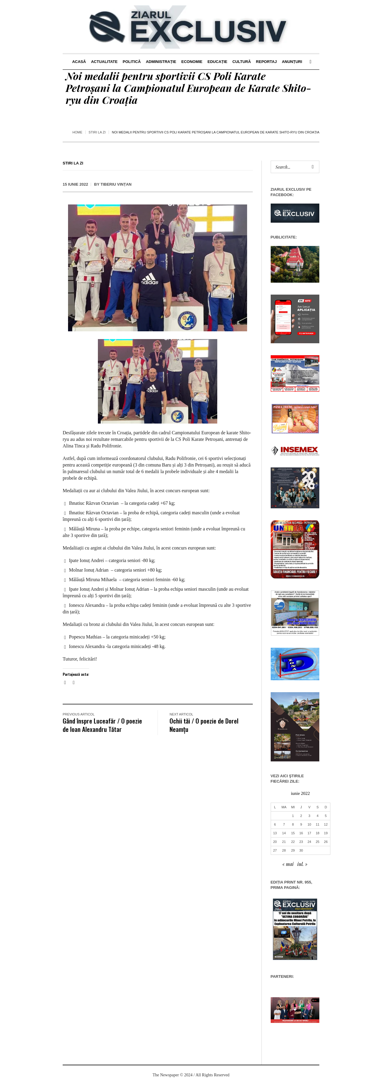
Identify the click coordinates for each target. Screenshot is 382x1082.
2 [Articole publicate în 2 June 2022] (301, 816)
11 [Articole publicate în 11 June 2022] (317, 824)
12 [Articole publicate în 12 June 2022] (326, 824)
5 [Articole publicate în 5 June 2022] (326, 816)
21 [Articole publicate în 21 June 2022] (284, 842)
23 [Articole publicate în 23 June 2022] (301, 842)
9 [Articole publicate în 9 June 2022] (301, 824)
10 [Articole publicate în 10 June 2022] (309, 824)
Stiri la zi (97, 132)
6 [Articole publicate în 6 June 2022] (275, 824)
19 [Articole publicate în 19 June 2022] (326, 833)
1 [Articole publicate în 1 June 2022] (293, 816)
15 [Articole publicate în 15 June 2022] (293, 833)
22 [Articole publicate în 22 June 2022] (293, 842)
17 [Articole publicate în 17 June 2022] (309, 833)
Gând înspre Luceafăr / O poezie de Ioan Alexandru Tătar (102, 725)
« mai (288, 864)
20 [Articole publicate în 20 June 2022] (275, 842)
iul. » (302, 864)
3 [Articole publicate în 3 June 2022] (309, 816)
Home (77, 132)
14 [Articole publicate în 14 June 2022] (284, 833)
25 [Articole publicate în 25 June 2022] (317, 842)
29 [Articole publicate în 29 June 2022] (293, 850)
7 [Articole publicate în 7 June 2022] (284, 824)
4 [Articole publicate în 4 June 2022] (317, 816)
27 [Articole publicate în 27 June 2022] (275, 850)
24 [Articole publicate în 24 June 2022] (309, 842)
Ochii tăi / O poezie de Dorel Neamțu (204, 725)
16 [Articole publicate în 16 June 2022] (301, 833)
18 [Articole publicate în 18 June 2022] (317, 833)
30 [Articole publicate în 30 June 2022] (301, 850)
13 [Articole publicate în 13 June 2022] (275, 833)
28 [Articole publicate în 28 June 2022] (284, 850)
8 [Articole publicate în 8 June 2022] (293, 824)
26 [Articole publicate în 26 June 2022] (326, 842)
